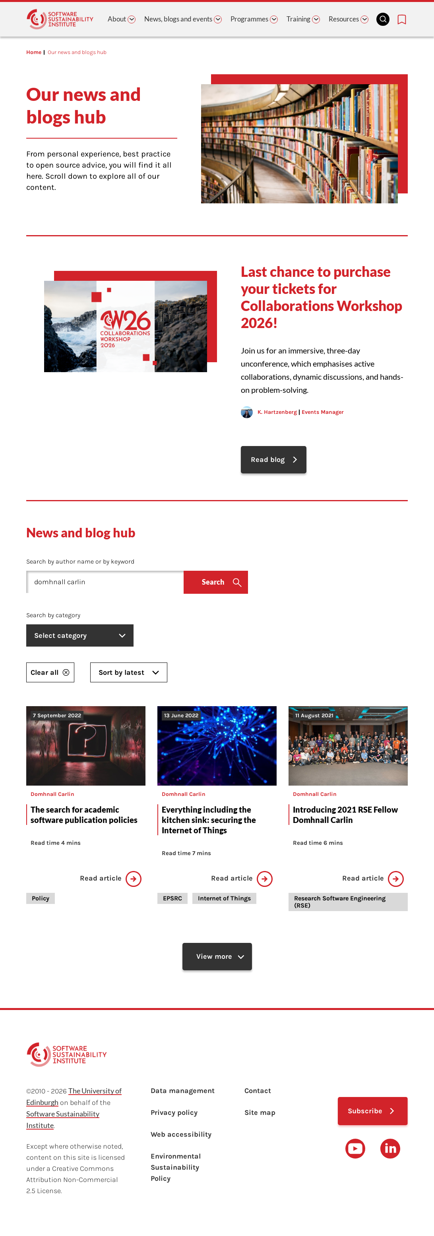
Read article (110, 879)
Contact (257, 1090)
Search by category (53, 615)
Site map (259, 1112)
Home (33, 52)
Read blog (268, 459)
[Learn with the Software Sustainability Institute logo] (60, 19)
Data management (183, 1090)
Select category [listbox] (80, 635)
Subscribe (365, 1111)
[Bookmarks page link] (402, 19)
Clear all (50, 672)
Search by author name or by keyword (80, 561)
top (416, 1216)
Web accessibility (181, 1134)
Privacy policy (174, 1112)
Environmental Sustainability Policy (176, 1167)
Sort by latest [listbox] (129, 672)
